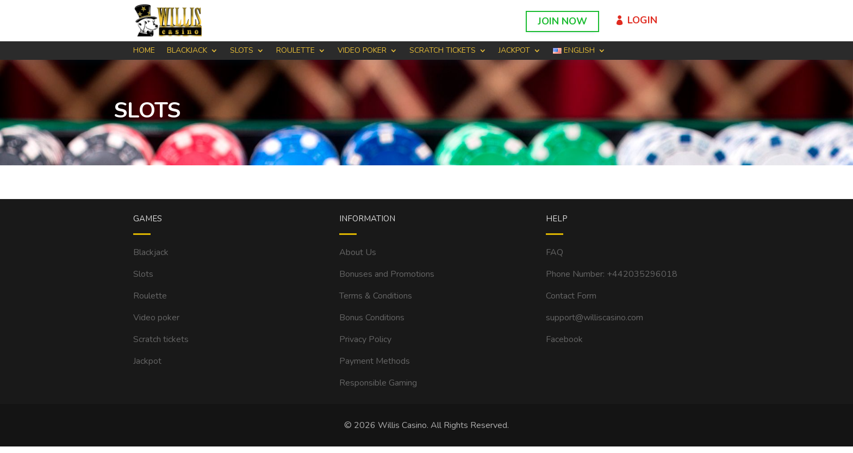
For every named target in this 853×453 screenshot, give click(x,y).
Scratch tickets (161, 339)
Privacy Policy (365, 339)
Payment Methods (374, 361)
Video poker (156, 318)
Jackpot (514, 51)
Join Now (562, 21)
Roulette (150, 296)
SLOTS (241, 51)
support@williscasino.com (594, 318)
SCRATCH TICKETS (442, 51)
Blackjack (151, 252)
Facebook (564, 339)
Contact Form (571, 296)
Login (642, 20)
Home (144, 51)
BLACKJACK (187, 51)
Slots (143, 274)
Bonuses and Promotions (386, 274)
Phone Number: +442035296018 (611, 274)
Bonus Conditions (371, 318)
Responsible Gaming (378, 383)
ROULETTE (295, 51)
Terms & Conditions (375, 296)
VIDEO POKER (362, 51)
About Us (357, 252)
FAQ (554, 252)
